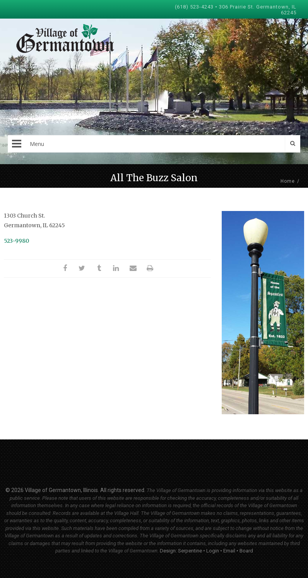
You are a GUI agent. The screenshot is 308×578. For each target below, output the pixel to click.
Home (288, 181)
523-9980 (16, 240)
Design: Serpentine (181, 551)
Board (246, 551)
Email (229, 551)
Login (212, 551)
